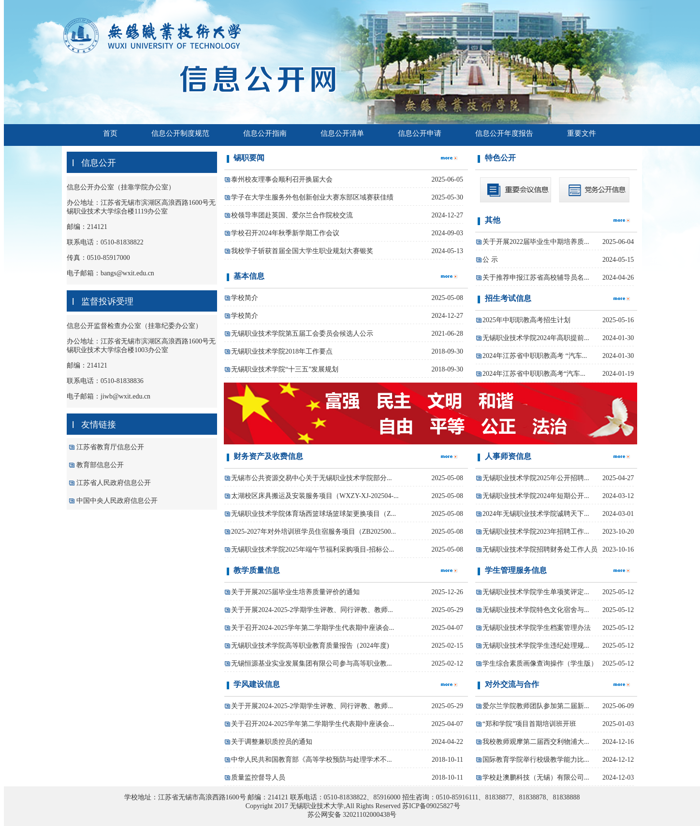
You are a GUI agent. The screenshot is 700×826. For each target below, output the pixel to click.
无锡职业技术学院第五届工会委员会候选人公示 (302, 333)
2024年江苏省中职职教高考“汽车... (533, 373)
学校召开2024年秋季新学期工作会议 (285, 233)
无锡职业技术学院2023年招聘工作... (535, 531)
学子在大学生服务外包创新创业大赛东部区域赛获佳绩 (312, 197)
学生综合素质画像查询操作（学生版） (540, 663)
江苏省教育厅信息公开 (110, 447)
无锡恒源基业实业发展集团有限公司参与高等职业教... (311, 663)
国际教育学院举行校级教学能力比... (535, 759)
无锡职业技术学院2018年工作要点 (282, 351)
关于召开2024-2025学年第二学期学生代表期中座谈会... (312, 627)
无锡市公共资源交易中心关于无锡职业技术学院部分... (311, 478)
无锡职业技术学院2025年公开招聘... (535, 478)
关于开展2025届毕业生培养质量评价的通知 (295, 592)
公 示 (490, 259)
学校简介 (244, 297)
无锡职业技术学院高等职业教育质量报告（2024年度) (310, 645)
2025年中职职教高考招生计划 (526, 320)
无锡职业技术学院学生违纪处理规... (535, 645)
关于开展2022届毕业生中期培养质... (535, 241)
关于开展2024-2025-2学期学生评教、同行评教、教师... (312, 609)
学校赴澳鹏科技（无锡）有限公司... (535, 777)
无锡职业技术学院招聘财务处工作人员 (540, 549)
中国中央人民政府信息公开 (117, 500)
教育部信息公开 (100, 465)
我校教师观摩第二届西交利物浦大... (535, 741)
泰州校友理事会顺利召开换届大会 (282, 179)
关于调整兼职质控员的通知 (271, 741)
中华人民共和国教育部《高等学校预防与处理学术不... (311, 759)
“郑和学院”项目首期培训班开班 (529, 723)
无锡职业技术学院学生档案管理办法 (536, 627)
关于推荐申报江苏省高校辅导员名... (535, 277)
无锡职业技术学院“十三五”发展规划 (284, 369)
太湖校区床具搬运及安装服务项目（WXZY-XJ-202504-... (314, 495)
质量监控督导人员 (258, 777)
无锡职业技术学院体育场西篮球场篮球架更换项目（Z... (313, 513)
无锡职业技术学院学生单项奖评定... (535, 592)
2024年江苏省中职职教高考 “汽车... (534, 355)
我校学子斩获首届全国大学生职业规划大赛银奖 (302, 251)
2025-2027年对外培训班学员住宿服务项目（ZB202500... (313, 531)
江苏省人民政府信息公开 (113, 482)
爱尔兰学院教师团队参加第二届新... (535, 706)
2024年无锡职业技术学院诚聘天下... (535, 513)
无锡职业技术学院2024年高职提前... (535, 338)
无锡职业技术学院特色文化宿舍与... (535, 609)
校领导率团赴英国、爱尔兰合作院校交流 (292, 215)
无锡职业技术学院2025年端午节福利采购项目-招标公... (312, 549)
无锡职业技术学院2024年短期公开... (535, 495)
